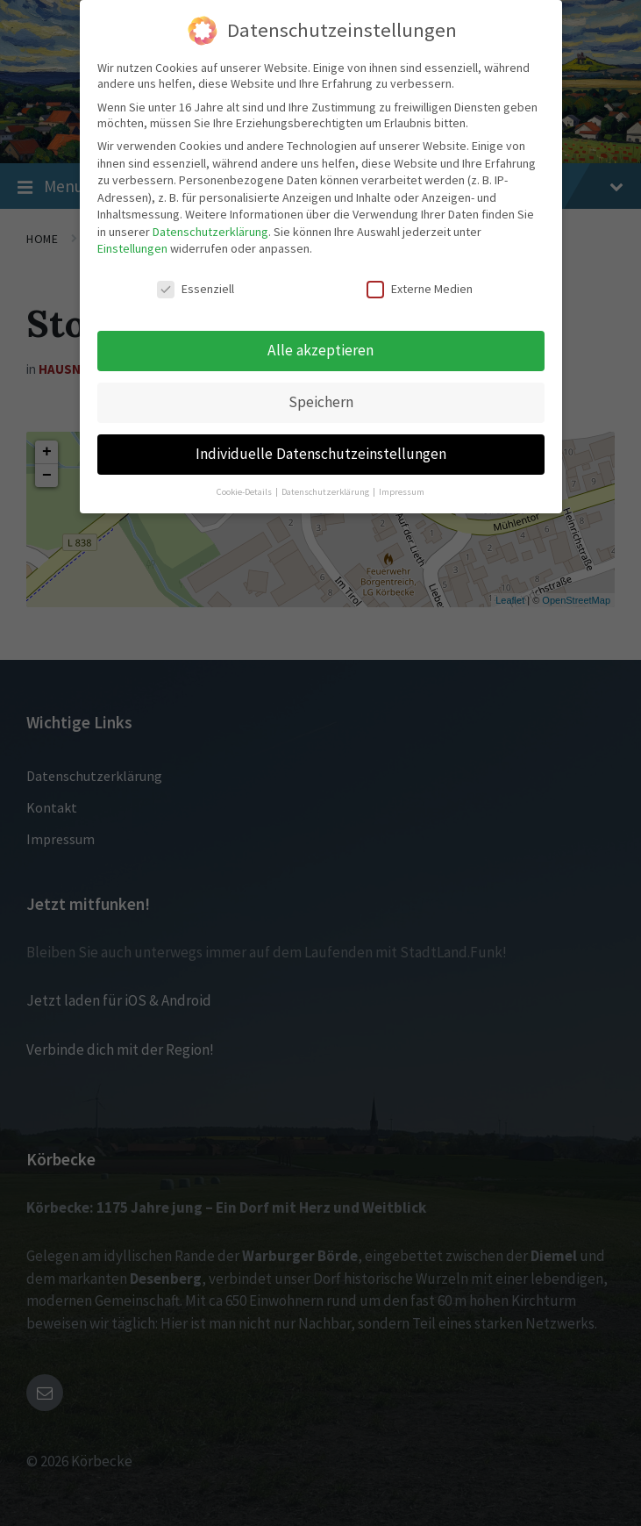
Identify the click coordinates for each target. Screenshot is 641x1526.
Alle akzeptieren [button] (320, 349)
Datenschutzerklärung (210, 231)
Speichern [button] (320, 401)
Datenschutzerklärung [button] (326, 491)
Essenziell (195, 289)
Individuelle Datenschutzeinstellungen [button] (321, 452)
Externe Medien (420, 289)
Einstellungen (132, 248)
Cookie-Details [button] (245, 491)
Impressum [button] (401, 491)
